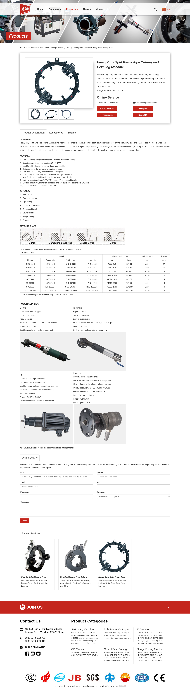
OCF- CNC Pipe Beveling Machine (85, 641)
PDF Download (106, 108)
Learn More (25, 586)
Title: (22, 472)
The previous (106, 115)
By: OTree (130, 686)
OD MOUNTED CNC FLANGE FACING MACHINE (150, 660)
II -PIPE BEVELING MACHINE (150, 638)
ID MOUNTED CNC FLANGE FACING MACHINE (150, 655)
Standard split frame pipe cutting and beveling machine (118, 635)
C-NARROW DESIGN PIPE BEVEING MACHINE (85, 652)
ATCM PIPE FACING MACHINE (150, 643)
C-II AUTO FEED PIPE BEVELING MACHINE (85, 655)
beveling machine (59, 143)
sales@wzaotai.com (148, 103)
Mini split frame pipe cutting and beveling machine (118, 633)
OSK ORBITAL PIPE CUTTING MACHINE (118, 655)
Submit (24, 521)
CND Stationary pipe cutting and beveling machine (85, 635)
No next (142, 115)
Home (40, 9)
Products (72, 9)
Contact (100, 9)
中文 (168, 9)
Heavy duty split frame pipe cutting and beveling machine (118, 638)
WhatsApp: (25, 492)
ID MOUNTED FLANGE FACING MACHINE (150, 652)
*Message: (24, 502)
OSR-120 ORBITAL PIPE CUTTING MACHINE (118, 660)
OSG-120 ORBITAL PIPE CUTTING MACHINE (118, 658)
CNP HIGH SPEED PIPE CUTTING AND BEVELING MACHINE (85, 633)
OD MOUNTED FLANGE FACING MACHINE (150, 658)
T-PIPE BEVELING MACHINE (149, 633)
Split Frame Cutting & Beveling (52, 48)
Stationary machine (82, 629)
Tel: (98, 482)
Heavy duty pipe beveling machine (150, 641)
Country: (101, 492)
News (87, 9)
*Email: (23, 482)
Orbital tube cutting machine (62, 448)
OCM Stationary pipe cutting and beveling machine (85, 638)
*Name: (100, 472)
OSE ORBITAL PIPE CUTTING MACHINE (118, 652)
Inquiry (143, 108)
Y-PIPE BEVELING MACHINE (149, 635)
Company (55, 9)
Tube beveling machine (41, 448)
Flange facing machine (150, 649)
